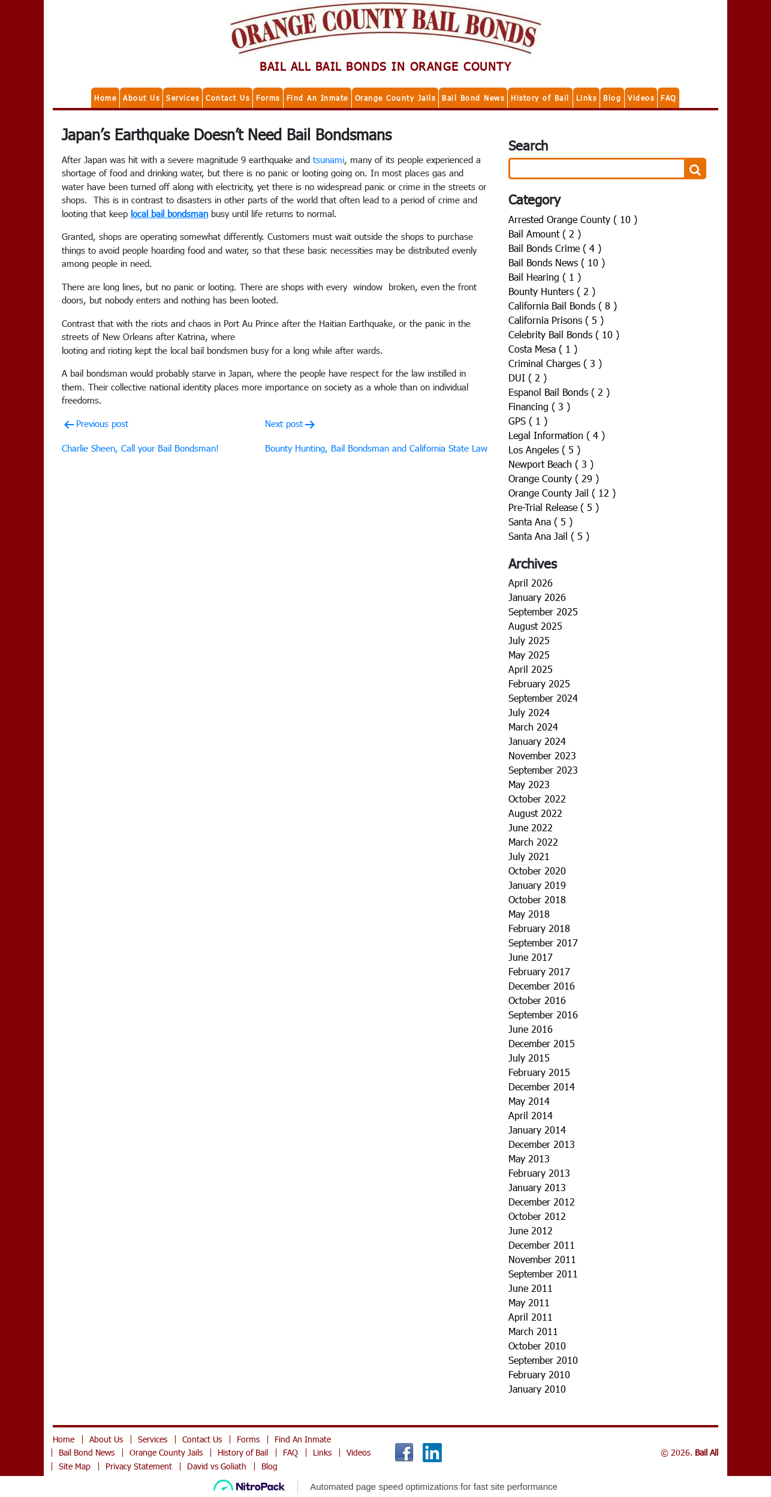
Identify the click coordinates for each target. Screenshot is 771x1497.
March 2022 (533, 841)
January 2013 (537, 1187)
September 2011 (543, 1273)
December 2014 (541, 1086)
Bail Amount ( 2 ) (544, 233)
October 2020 (537, 870)
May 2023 (529, 784)
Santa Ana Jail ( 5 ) (548, 536)
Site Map (75, 1466)
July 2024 (529, 712)
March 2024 (533, 726)
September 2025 (543, 611)
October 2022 (537, 798)
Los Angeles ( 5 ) (544, 449)
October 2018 (537, 899)
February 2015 (539, 1072)
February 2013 (539, 1173)
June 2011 (530, 1288)
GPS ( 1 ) (527, 420)
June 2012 (530, 1230)
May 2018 (529, 913)
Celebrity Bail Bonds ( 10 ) (563, 334)
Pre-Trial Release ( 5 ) (553, 507)
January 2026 (537, 597)
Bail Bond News (473, 98)
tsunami (328, 160)
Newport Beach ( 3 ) (551, 464)
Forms (268, 98)
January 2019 (537, 885)
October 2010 (537, 1345)
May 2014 (529, 1101)
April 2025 (530, 669)
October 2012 (537, 1216)
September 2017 (543, 942)
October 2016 (537, 1000)
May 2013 (529, 1158)
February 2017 (539, 971)
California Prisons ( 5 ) (556, 320)
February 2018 (539, 928)
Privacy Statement (139, 1466)
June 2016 (530, 1029)
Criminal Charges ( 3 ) (555, 363)
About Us (141, 98)
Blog (612, 98)
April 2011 (530, 1316)
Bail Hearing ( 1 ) (544, 276)
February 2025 (539, 683)
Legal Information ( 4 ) (556, 435)
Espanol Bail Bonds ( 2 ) (559, 392)
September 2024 (543, 698)
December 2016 (541, 985)
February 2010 (539, 1374)
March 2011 (533, 1331)
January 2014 (537, 1129)
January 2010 (537, 1388)
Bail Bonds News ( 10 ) (556, 262)
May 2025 (529, 654)
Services (182, 98)
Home (105, 98)
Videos (641, 98)
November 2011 (542, 1259)
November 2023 (542, 755)
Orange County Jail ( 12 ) (562, 492)
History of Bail (540, 98)
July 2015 (529, 1057)
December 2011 (541, 1245)
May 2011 (529, 1302)
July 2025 (529, 640)
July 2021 (529, 856)
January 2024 (537, 741)
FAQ (668, 98)
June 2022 (530, 827)
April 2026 (530, 582)
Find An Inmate (317, 98)
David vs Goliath (216, 1466)
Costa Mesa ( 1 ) (542, 348)
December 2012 (541, 1201)
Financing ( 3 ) (539, 406)
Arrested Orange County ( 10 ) (572, 219)
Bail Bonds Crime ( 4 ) (554, 248)
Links (586, 98)
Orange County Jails (395, 98)
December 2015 (541, 1043)
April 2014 (530, 1115)
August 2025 (535, 626)
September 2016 (543, 1014)
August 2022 (535, 813)
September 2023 (543, 769)
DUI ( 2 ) (527, 377)
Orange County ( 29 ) (553, 478)
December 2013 (541, 1144)
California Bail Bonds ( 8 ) (562, 305)
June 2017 (530, 957)
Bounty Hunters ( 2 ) (551, 291)
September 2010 (543, 1360)
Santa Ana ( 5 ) (540, 521)
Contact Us (227, 98)
